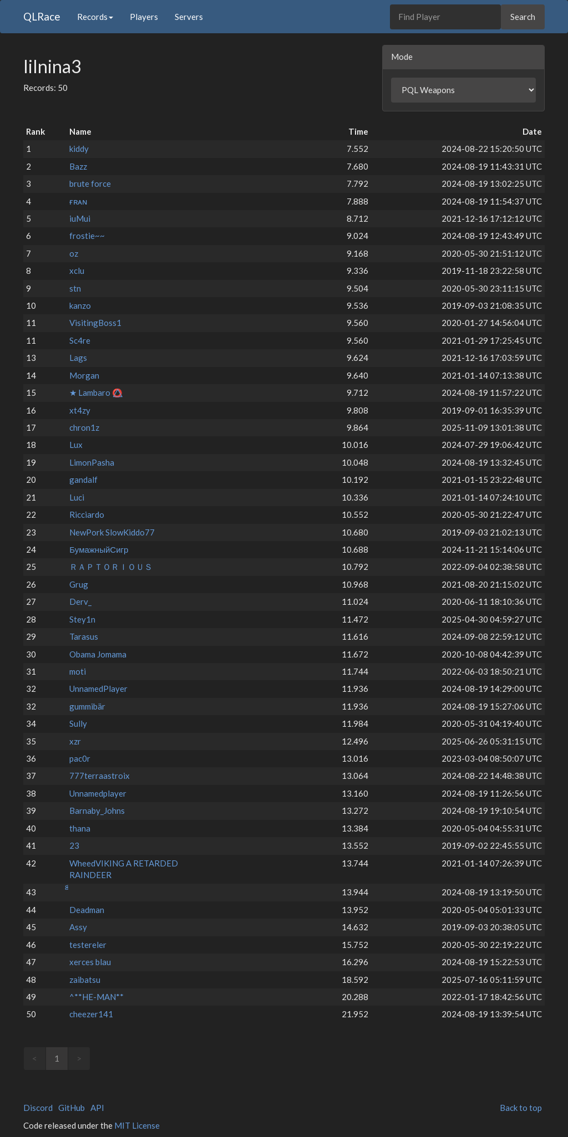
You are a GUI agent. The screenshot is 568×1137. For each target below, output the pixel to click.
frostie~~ (87, 236)
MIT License (137, 1125)
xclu (76, 271)
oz (73, 253)
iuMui (79, 218)
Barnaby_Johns (97, 810)
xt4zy (79, 410)
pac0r (79, 758)
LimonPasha (91, 462)
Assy (78, 927)
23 (74, 845)
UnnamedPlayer (98, 689)
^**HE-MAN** (96, 997)
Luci (76, 497)
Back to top (521, 1108)
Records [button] (95, 17)
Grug (78, 584)
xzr (75, 741)
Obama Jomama (97, 654)
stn (75, 288)
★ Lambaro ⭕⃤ (96, 392)
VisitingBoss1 (95, 323)
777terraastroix (99, 776)
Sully (78, 723)
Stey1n (82, 619)
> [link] (79, 1058)
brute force (90, 183)
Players (144, 17)
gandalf (83, 480)
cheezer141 (91, 1014)
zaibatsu (84, 980)
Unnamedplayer (97, 793)
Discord (38, 1108)
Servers (189, 17)
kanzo (80, 305)
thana (79, 828)
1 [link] (56, 1058)
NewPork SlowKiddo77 (112, 532)
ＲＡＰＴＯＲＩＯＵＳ (111, 567)
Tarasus (83, 636)
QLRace (41, 16)
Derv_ (80, 601)
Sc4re (79, 340)
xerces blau (90, 962)
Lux (76, 445)
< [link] (34, 1058)
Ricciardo (86, 514)
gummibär (87, 706)
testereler (87, 945)
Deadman (86, 910)
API (97, 1108)
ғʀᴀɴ (78, 201)
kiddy (79, 149)
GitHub (71, 1108)
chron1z (84, 427)
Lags (78, 358)
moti (77, 671)
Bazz (78, 166)
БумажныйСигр (98, 549)
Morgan (84, 375)
